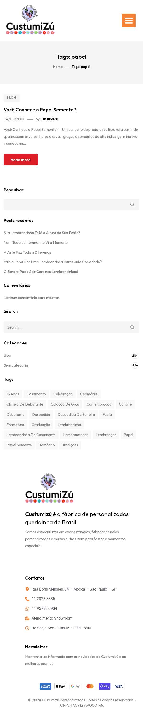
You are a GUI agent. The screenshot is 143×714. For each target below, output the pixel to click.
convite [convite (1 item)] (125, 404)
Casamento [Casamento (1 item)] (36, 393)
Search (132, 327)
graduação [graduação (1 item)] (41, 424)
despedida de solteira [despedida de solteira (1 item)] (76, 414)
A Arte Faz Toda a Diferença (27, 252)
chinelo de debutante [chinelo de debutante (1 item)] (24, 404)
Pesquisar (14, 190)
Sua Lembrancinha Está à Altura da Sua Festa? (42, 232)
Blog (11, 97)
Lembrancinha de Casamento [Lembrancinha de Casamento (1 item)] (31, 434)
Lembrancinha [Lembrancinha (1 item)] (69, 424)
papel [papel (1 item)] (128, 434)
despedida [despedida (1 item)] (41, 414)
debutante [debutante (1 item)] (15, 414)
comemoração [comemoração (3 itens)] (99, 404)
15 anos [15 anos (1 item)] (12, 393)
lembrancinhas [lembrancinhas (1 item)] (75, 434)
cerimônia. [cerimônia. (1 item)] (89, 393)
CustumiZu (49, 119)
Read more (21, 159)
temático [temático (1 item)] (47, 444)
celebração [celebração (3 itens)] (63, 393)
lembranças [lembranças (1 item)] (106, 434)
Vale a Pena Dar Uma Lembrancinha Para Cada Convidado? (53, 261)
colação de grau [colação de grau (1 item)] (65, 404)
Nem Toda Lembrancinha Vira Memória (36, 242)
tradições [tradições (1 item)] (70, 444)
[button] (129, 20)
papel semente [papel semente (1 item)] (19, 444)
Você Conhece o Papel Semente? (40, 110)
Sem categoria (16, 365)
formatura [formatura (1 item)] (15, 424)
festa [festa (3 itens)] (107, 414)
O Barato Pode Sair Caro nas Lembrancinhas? (41, 271)
